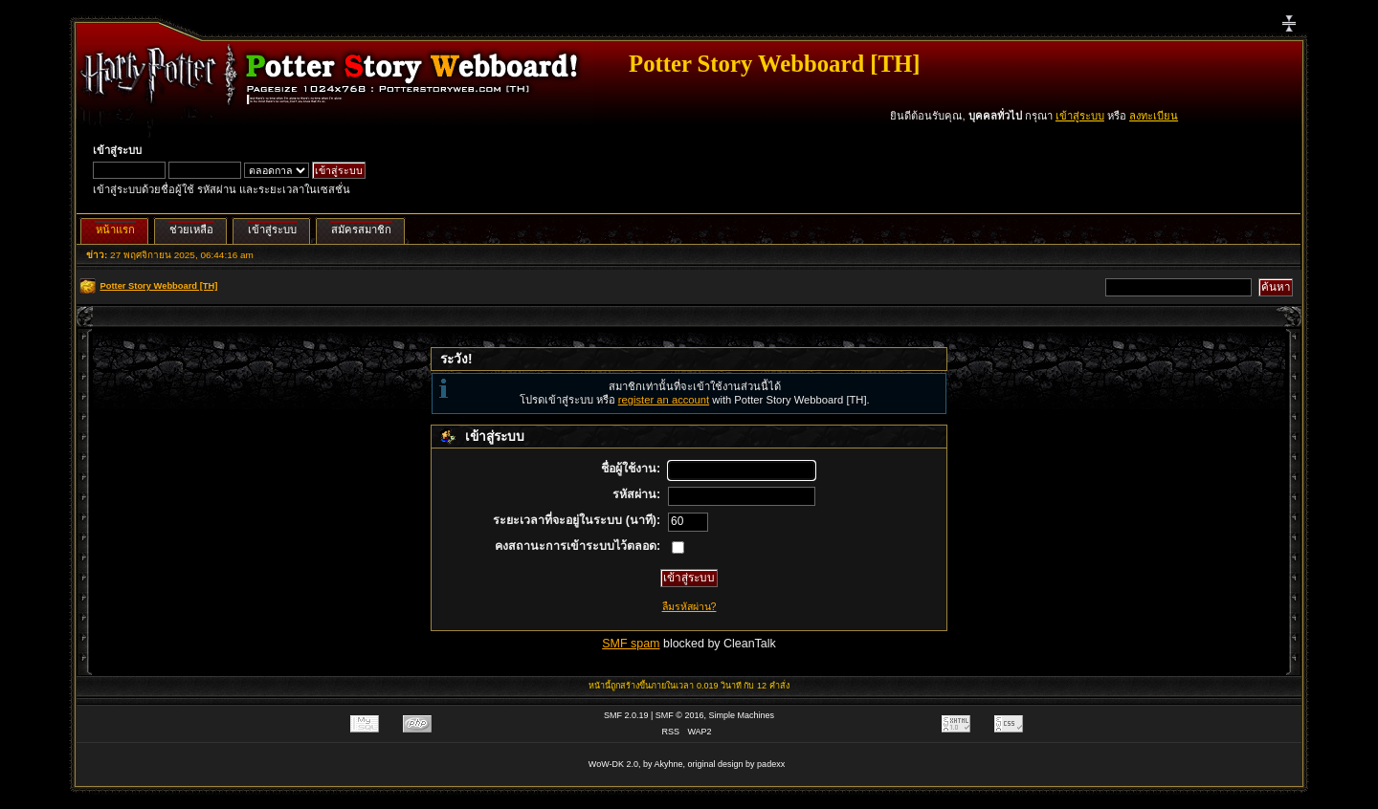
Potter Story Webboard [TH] (774, 64)
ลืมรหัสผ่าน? (689, 606)
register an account (663, 399)
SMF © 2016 (680, 715)
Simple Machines (742, 715)
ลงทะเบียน (1153, 115)
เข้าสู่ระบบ (1080, 115)
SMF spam (630, 643)
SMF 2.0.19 (626, 715)
